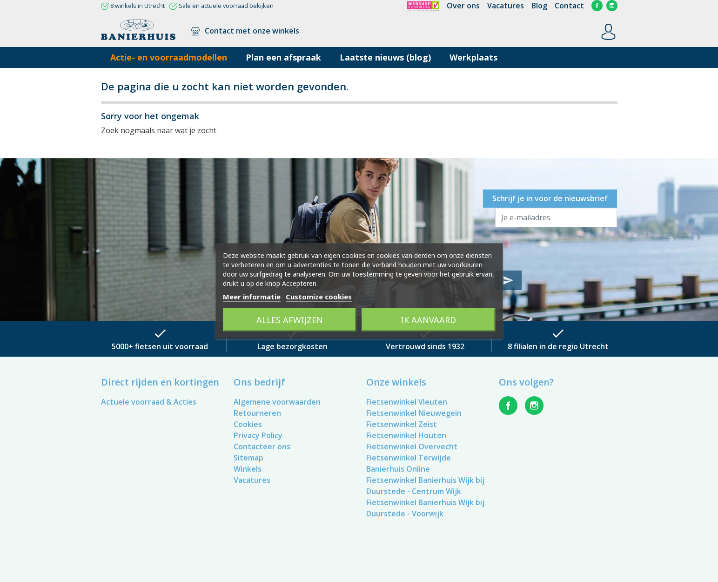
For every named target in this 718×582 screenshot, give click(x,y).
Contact (569, 5)
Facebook (597, 5)
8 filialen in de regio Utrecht (558, 346)
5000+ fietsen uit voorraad (160, 346)
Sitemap (248, 458)
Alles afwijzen (289, 319)
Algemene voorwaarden (277, 402)
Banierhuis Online (398, 469)
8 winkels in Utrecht (137, 5)
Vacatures (505, 5)
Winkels (248, 469)
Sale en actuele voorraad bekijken (226, 5)
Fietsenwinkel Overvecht (411, 446)
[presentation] (566, 248)
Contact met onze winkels (244, 31)
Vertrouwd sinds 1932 (425, 346)
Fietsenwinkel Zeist (401, 424)
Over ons (463, 5)
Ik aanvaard (428, 319)
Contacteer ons (262, 446)
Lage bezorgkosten (292, 346)
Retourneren (257, 413)
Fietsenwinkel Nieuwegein (414, 413)
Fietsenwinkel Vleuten (406, 402)
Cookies (248, 424)
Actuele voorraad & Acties (148, 402)
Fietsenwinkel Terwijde (408, 458)
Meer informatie (252, 296)
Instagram (611, 5)
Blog (539, 5)
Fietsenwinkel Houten (406, 435)
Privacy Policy (258, 435)
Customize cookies (319, 296)
